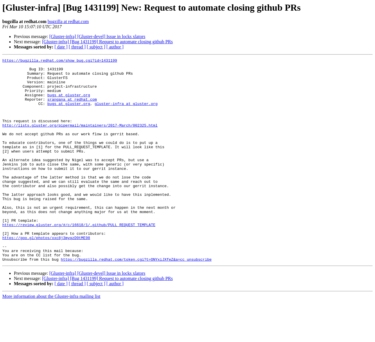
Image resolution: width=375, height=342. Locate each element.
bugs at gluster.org (68, 102)
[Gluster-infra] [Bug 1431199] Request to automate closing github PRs (107, 41)
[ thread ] (77, 46)
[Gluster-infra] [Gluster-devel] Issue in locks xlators (97, 36)
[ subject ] (96, 46)
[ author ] (115, 46)
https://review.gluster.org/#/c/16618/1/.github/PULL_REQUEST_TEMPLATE (78, 258)
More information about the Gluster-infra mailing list (51, 337)
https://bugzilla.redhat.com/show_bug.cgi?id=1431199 (59, 61)
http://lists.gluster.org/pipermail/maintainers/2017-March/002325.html (80, 139)
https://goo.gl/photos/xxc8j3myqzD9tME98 (46, 274)
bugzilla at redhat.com (68, 21)
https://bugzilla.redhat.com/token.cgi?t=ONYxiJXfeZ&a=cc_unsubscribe (136, 299)
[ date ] (61, 46)
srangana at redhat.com (72, 107)
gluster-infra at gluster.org (126, 113)
